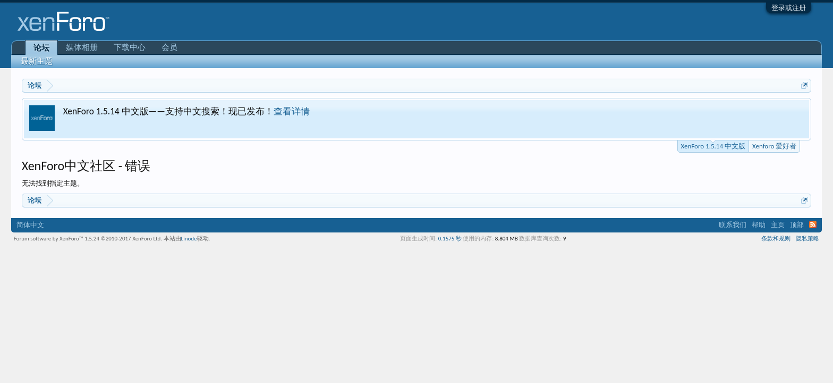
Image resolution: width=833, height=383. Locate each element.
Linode (189, 238)
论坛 (41, 48)
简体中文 (30, 225)
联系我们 (732, 225)
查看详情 (292, 111)
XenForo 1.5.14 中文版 (713, 145)
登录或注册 (788, 8)
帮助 (759, 225)
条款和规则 (775, 238)
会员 (169, 47)
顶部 (797, 225)
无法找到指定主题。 (53, 183)
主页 (778, 225)
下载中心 (130, 47)
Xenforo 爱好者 (774, 146)
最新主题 (37, 61)
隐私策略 (807, 238)
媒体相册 (82, 47)
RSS (813, 224)
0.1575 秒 (450, 238)
